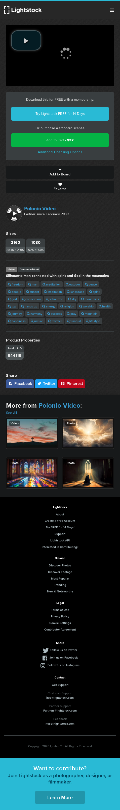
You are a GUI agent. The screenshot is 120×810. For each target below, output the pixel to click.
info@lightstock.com (60, 697)
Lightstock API (60, 540)
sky (72, 299)
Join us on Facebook (64, 657)
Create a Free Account (60, 520)
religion (67, 306)
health (105, 306)
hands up (29, 306)
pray (71, 313)
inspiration (53, 292)
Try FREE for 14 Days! (60, 527)
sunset (32, 292)
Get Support (60, 685)
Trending (60, 585)
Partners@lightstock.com (60, 710)
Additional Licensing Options (60, 152)
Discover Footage (60, 572)
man (32, 284)
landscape (75, 292)
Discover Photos (60, 565)
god (12, 299)
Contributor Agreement (60, 629)
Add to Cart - (60, 140)
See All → (13, 412)
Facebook (20, 383)
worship (86, 306)
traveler (55, 321)
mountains (90, 299)
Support (60, 534)
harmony (34, 313)
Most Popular (60, 578)
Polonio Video (40, 208)
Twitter (46, 383)
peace (91, 284)
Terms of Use (60, 610)
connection (31, 299)
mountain (89, 313)
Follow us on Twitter (63, 650)
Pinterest (71, 383)
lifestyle (93, 321)
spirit (94, 292)
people (14, 292)
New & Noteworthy (60, 591)
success (54, 313)
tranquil (74, 321)
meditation (52, 284)
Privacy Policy (60, 616)
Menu (112, 10)
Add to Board (60, 172)
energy (48, 306)
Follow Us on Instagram (63, 665)
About (60, 514)
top (12, 306)
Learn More (60, 797)
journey (15, 313)
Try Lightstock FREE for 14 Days (60, 113)
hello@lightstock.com (60, 723)
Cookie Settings (60, 623)
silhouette (54, 299)
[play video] (26, 40)
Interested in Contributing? (60, 547)
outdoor (73, 284)
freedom (15, 284)
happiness (17, 321)
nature (37, 321)
